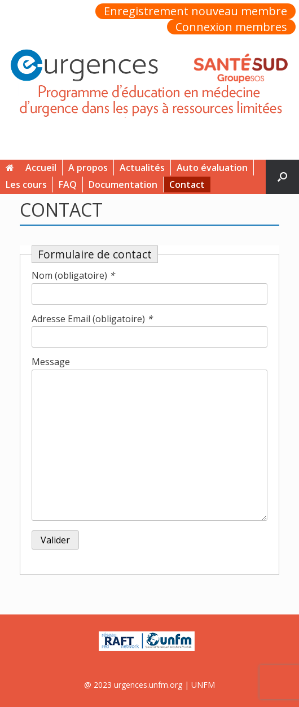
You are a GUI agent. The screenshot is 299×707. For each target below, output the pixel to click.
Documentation (123, 184)
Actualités (142, 167)
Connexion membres (231, 27)
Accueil (31, 167)
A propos (88, 167)
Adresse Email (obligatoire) (92, 319)
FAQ (68, 184)
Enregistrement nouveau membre (195, 11)
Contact (187, 184)
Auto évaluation (212, 167)
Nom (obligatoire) (73, 275)
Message (51, 361)
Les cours (26, 184)
